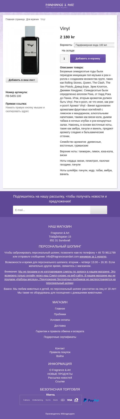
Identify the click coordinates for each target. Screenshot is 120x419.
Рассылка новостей (60, 377)
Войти (60, 356)
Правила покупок (60, 352)
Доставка (60, 325)
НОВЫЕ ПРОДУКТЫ (60, 373)
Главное (60, 308)
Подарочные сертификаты (60, 336)
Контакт (60, 348)
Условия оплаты (60, 319)
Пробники (60, 314)
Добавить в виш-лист (22, 80)
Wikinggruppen (68, 414)
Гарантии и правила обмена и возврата (60, 331)
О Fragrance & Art (60, 369)
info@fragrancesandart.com (62, 256)
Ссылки (60, 381)
